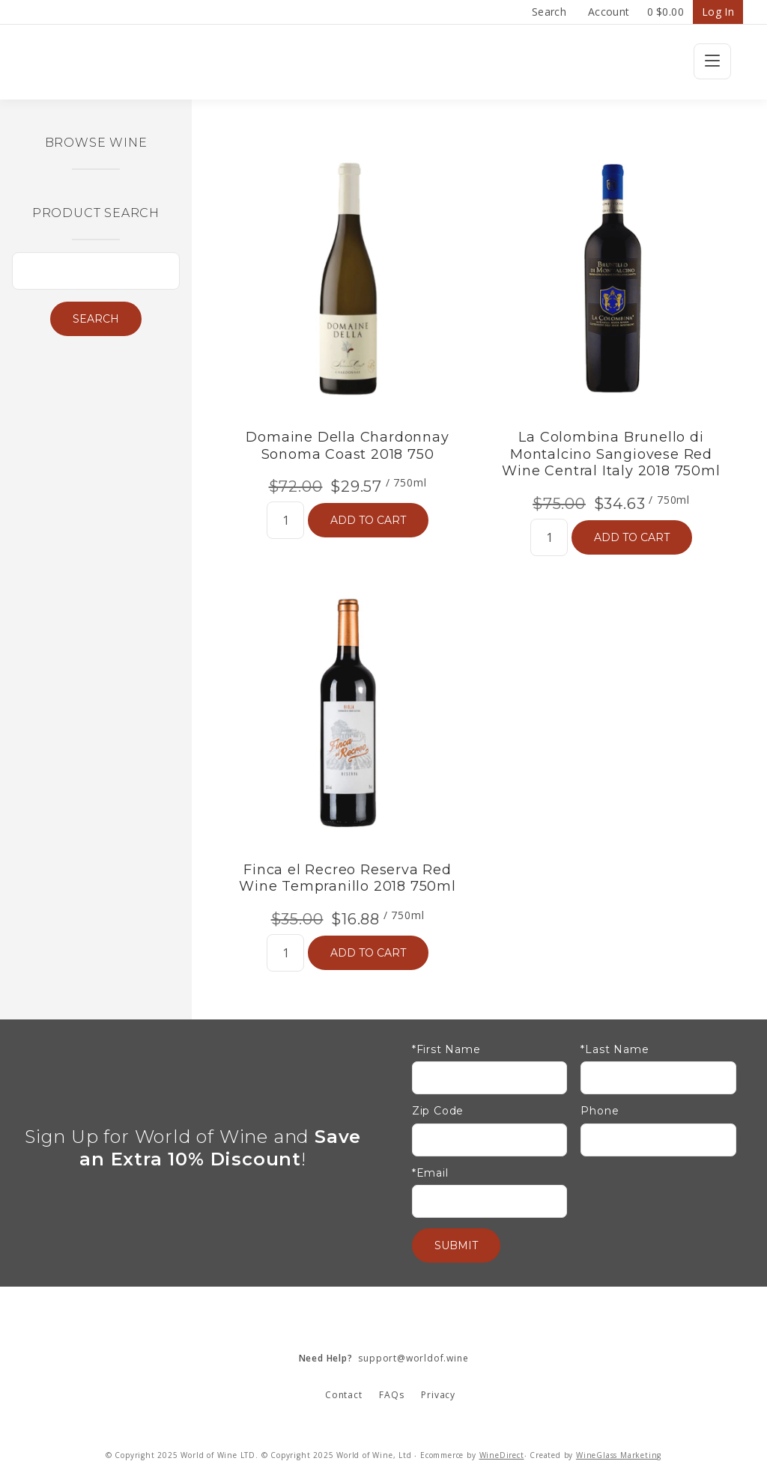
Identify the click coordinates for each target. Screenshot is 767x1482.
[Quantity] (285, 520)
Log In (718, 11)
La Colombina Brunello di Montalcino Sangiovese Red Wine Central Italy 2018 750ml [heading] (611, 454)
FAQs (391, 1394)
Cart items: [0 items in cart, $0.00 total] (665, 12)
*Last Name (614, 1049)
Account (608, 11)
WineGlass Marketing (618, 1455)
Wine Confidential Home (383, 62)
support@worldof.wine (384, 1358)
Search (549, 11)
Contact (344, 1394)
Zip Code (438, 1111)
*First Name (446, 1049)
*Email (430, 1173)
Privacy (438, 1394)
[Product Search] (96, 271)
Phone (599, 1111)
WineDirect (501, 1455)
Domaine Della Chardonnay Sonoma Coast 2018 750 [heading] (347, 446)
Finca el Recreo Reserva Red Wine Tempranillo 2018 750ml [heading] (347, 878)
